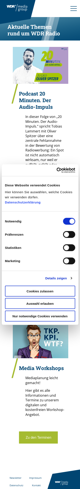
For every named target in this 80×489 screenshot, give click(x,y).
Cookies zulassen (40, 291)
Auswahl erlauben (40, 303)
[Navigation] (73, 8)
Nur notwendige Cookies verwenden (39, 316)
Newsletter (16, 477)
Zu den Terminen (38, 437)
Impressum (35, 477)
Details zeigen (56, 278)
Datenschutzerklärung (23, 202)
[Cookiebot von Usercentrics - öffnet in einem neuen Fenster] (57, 170)
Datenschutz (16, 485)
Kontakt (36, 485)
